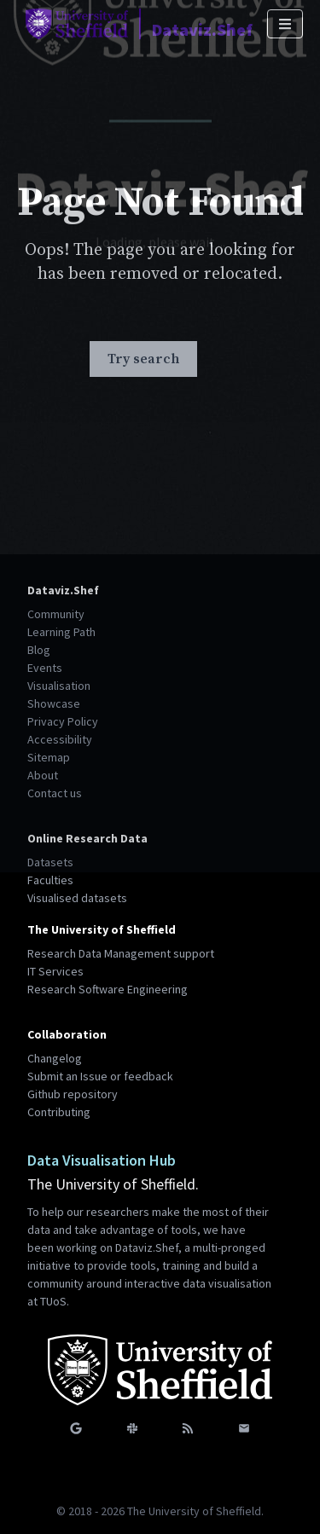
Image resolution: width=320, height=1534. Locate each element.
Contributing (58, 1112)
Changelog (54, 1058)
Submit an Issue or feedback (100, 1076)
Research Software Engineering (107, 989)
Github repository (72, 1094)
